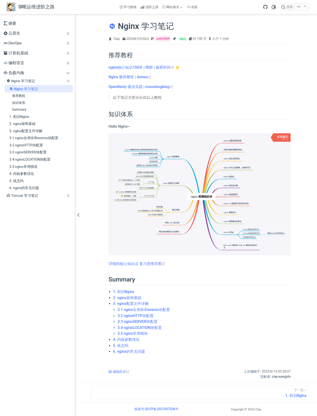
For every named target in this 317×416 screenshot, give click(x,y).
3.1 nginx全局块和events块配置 (33, 138)
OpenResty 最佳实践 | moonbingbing (141, 87)
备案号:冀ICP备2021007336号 (156, 409)
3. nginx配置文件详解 (25, 131)
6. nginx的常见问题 (24, 188)
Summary (19, 109)
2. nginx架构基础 (22, 124)
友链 (192, 7)
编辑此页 (119, 372)
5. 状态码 (16, 181)
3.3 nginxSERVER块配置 (28, 152)
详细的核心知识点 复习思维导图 (137, 263)
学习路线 (128, 7)
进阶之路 (149, 7)
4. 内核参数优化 (21, 174)
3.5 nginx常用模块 (23, 167)
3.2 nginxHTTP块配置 (26, 145)
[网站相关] (172, 7)
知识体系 (18, 103)
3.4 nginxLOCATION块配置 (29, 159)
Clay (117, 39)
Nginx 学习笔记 (23, 89)
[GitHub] (265, 7)
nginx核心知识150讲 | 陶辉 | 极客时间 (141, 67)
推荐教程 (18, 96)
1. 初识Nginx (19, 117)
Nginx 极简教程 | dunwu (130, 77)
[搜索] (294, 7)
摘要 (10, 23)
